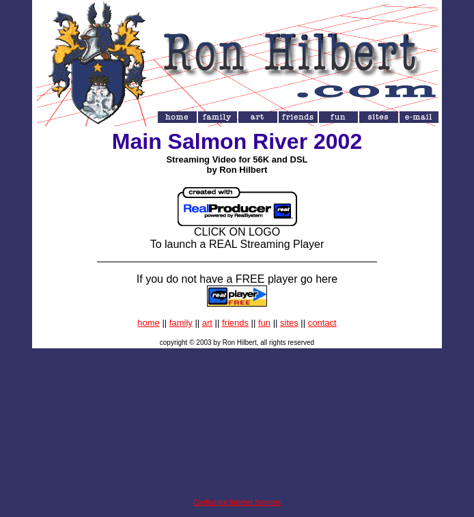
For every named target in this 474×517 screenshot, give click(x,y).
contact (322, 323)
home (148, 323)
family (181, 323)
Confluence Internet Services (237, 502)
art (207, 323)
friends (235, 323)
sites (289, 323)
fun (264, 323)
